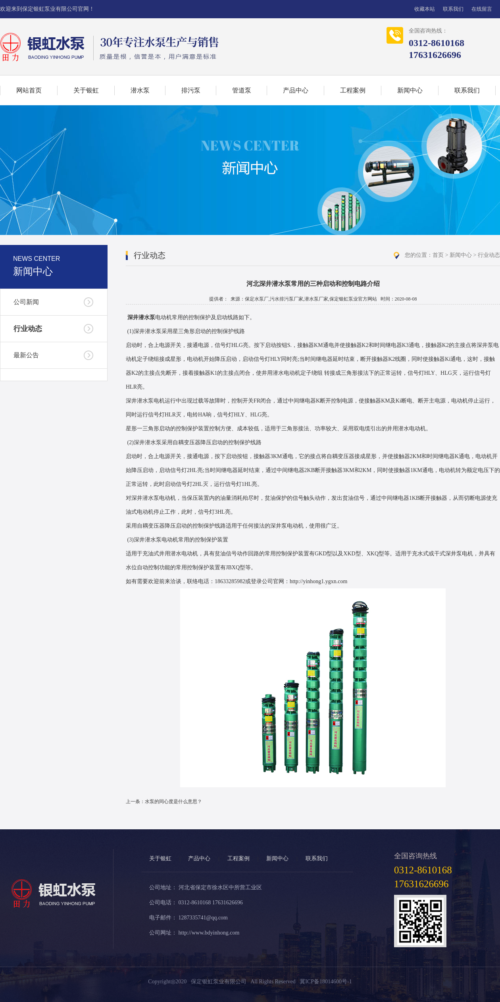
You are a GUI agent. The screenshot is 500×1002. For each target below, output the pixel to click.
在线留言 (481, 9)
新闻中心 (410, 90)
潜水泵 (140, 90)
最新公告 (26, 355)
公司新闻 (26, 302)
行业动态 (27, 329)
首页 (438, 255)
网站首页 (29, 90)
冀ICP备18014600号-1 (326, 982)
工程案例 (352, 90)
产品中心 (295, 90)
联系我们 (453, 9)
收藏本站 (424, 9)
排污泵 (190, 90)
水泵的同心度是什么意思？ (173, 801)
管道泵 (241, 90)
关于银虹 (86, 90)
